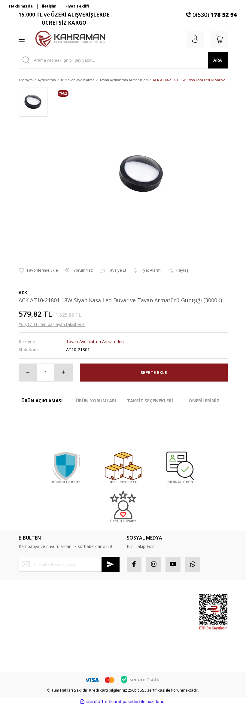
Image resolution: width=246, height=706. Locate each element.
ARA (217, 60)
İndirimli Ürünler (170, 635)
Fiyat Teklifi (77, 6)
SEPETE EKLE (154, 372)
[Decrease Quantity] (28, 372)
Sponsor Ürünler (170, 602)
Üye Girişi (27, 610)
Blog (76, 648)
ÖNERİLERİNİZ (204, 400)
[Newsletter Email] (69, 564)
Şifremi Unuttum (33, 620)
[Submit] (111, 564)
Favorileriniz (138, 620)
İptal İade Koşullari (90, 626)
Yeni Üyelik (28, 599)
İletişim (49, 6)
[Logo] (70, 39)
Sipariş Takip (138, 610)
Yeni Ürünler (174, 649)
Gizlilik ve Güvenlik (90, 616)
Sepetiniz (135, 631)
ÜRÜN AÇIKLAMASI (42, 400)
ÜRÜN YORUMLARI (96, 400)
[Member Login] (195, 39)
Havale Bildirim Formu (38, 642)
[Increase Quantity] (63, 372)
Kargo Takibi (30, 653)
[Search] (123, 60)
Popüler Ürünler (170, 619)
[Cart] (219, 39)
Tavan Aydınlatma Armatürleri (95, 341)
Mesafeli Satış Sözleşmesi (85, 602)
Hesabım (135, 599)
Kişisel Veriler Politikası (93, 637)
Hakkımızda (21, 6)
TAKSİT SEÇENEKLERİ (150, 400)
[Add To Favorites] (38, 270)
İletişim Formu (31, 631)
